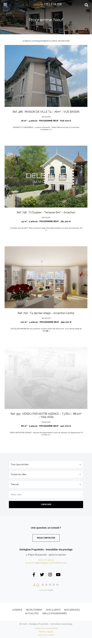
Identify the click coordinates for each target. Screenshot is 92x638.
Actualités (32, 613)
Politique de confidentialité (46, 628)
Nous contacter (46, 538)
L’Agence (17, 610)
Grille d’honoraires (54, 613)
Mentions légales (46, 632)
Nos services (72, 610)
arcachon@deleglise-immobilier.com (46, 562)
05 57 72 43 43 (46, 559)
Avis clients (53, 610)
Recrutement (34, 610)
